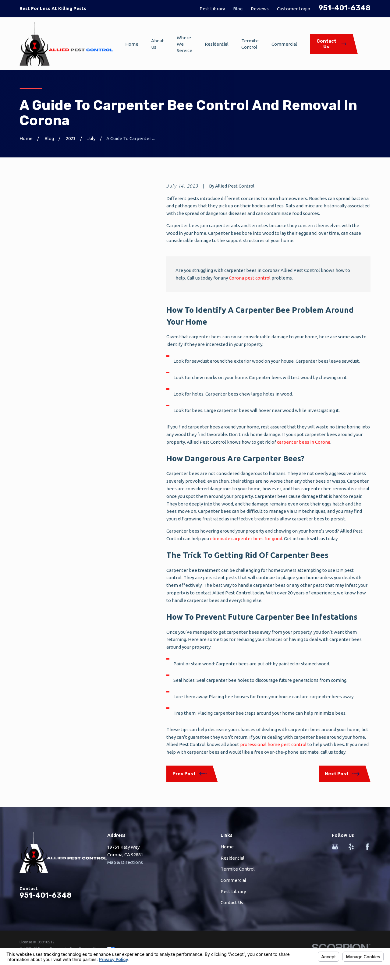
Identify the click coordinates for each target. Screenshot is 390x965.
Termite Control (238, 869)
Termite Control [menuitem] (250, 44)
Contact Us (232, 902)
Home (227, 846)
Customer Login (293, 8)
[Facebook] (367, 846)
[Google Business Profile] (335, 846)
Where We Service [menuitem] (184, 44)
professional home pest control (273, 744)
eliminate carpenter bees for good (246, 538)
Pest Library (212, 8)
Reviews (260, 8)
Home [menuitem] (131, 44)
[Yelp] (351, 846)
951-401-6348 (344, 8)
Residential (232, 858)
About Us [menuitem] (157, 44)
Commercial (233, 880)
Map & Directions (125, 862)
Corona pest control (250, 277)
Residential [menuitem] (217, 44)
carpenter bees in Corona (303, 442)
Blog (238, 8)
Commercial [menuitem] (284, 44)
